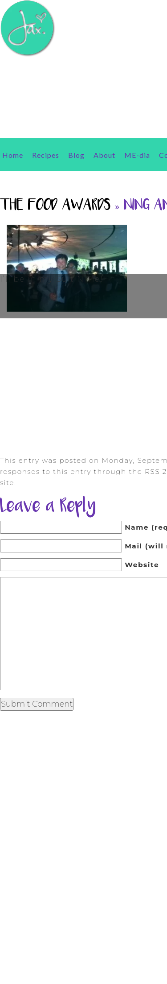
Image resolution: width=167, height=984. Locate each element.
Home (12, 155)
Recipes (45, 155)
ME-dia (137, 155)
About (104, 155)
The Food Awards (55, 205)
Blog (76, 155)
